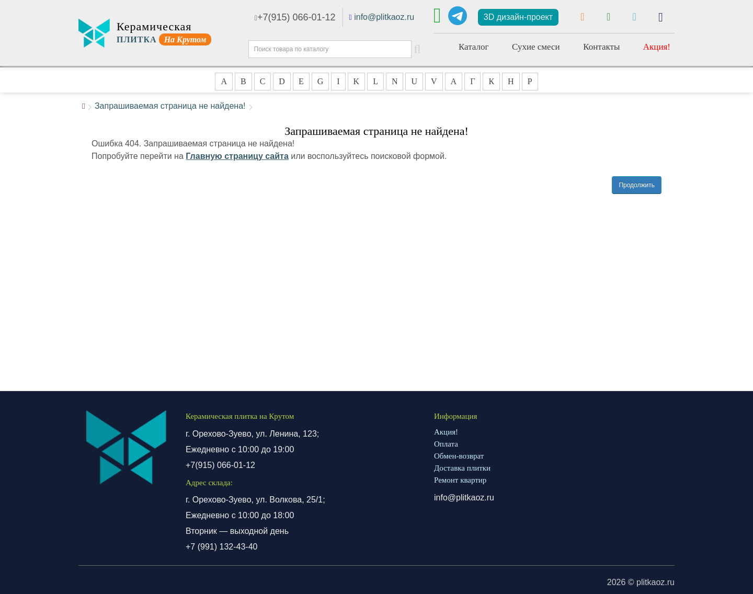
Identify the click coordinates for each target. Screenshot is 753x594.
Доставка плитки (462, 468)
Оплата (446, 444)
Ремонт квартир (460, 480)
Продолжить (637, 185)
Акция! (656, 47)
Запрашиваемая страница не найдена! (170, 105)
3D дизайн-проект (518, 17)
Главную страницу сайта (237, 156)
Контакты (601, 47)
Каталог (474, 47)
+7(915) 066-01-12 (295, 17)
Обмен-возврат (459, 456)
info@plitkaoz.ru (384, 17)
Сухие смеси (536, 47)
